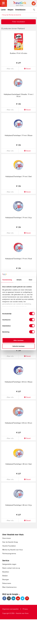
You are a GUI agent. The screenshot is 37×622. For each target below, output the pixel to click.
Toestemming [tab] (7, 280)
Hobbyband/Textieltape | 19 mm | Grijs (18, 218)
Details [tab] (19, 280)
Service (5, 560)
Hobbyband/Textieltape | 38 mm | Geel (18, 464)
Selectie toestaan (18, 346)
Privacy (25, 609)
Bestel (27, 68)
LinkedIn (13, 598)
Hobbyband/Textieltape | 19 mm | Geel (18, 176)
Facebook (4, 598)
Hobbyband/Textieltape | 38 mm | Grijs (18, 505)
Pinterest (27, 598)
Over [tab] (30, 280)
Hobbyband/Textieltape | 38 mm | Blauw (18, 382)
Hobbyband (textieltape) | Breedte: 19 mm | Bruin (18, 95)
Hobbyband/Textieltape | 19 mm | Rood (18, 259)
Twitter (22, 598)
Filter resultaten (18, 21)
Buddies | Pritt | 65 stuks (18, 53)
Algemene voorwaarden (10, 609)
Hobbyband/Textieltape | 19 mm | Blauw (18, 135)
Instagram (9, 598)
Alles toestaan (19, 340)
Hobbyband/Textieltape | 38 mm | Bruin (18, 423)
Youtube (18, 598)
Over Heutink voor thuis (13, 534)
